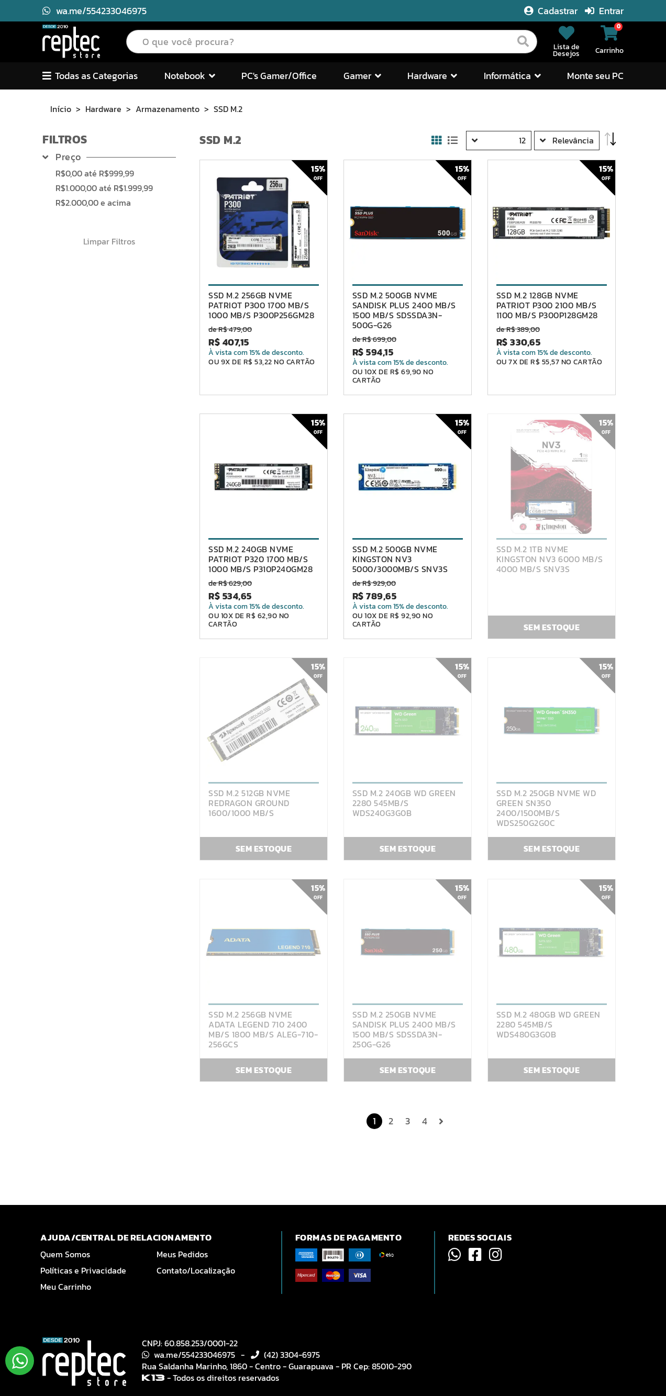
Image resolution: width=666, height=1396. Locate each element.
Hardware (103, 109)
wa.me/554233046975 (94, 11)
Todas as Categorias (90, 76)
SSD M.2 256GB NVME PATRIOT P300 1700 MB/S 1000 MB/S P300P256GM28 (261, 305)
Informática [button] (512, 76)
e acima (93, 202)
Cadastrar (552, 11)
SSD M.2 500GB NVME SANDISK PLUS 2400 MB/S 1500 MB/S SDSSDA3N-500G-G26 (404, 310)
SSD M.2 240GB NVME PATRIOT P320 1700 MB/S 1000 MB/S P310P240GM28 (260, 559)
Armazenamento (167, 109)
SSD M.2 (228, 109)
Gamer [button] (362, 76)
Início (60, 109)
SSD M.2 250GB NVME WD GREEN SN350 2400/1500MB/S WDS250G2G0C (546, 808)
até (95, 173)
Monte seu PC (595, 76)
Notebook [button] (189, 76)
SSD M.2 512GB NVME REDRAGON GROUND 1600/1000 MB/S (249, 803)
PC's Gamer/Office (279, 76)
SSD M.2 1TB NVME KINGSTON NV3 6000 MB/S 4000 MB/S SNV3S (549, 559)
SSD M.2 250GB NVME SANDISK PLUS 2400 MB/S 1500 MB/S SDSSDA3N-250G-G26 (404, 1029)
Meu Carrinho (65, 1286)
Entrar (604, 11)
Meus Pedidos (182, 1254)
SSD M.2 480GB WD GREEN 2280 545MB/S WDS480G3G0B (548, 1025)
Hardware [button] (432, 76)
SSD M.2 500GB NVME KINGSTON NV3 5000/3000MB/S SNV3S (400, 559)
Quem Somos (65, 1254)
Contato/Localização (196, 1270)
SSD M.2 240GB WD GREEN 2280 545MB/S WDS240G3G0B (404, 803)
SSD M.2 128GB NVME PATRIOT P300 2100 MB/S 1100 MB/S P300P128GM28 (547, 305)
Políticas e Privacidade (83, 1270)
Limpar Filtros (109, 241)
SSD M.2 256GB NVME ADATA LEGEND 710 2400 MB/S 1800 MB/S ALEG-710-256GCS (263, 1029)
